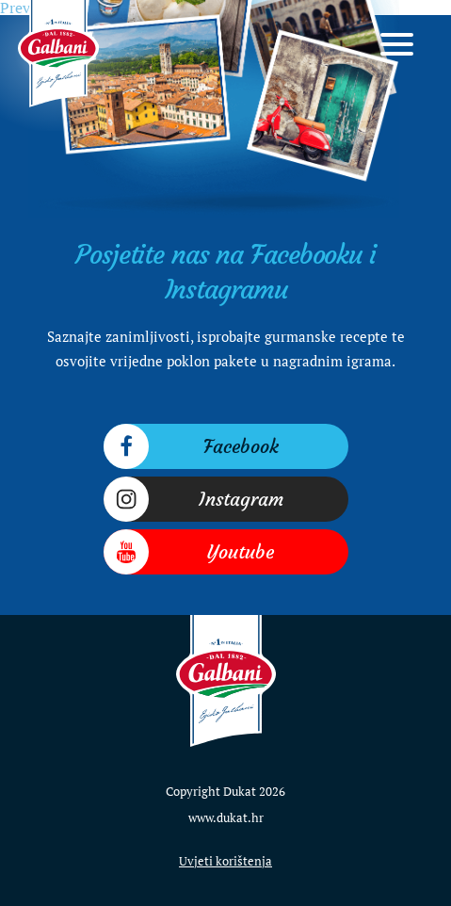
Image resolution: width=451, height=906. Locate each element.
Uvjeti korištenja (225, 860)
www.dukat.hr (226, 817)
